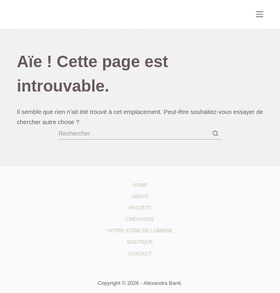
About (140, 196)
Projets (139, 208)
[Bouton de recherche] (215, 133)
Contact (140, 254)
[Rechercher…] (133, 133)
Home (139, 185)
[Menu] (259, 14)
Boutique (140, 242)
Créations (140, 219)
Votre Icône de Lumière (139, 231)
